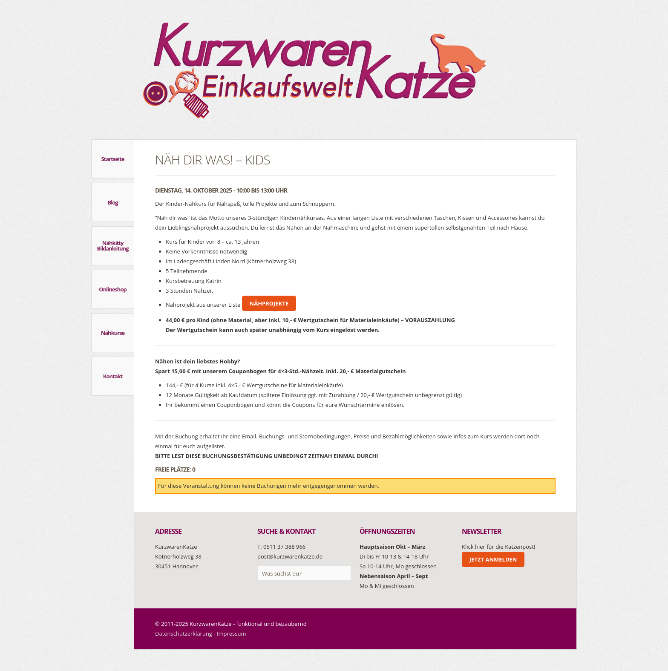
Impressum (231, 633)
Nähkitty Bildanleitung (113, 245)
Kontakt (112, 376)
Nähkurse (113, 333)
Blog (112, 202)
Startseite (112, 159)
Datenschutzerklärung (183, 633)
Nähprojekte (269, 303)
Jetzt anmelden (493, 559)
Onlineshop (112, 289)
